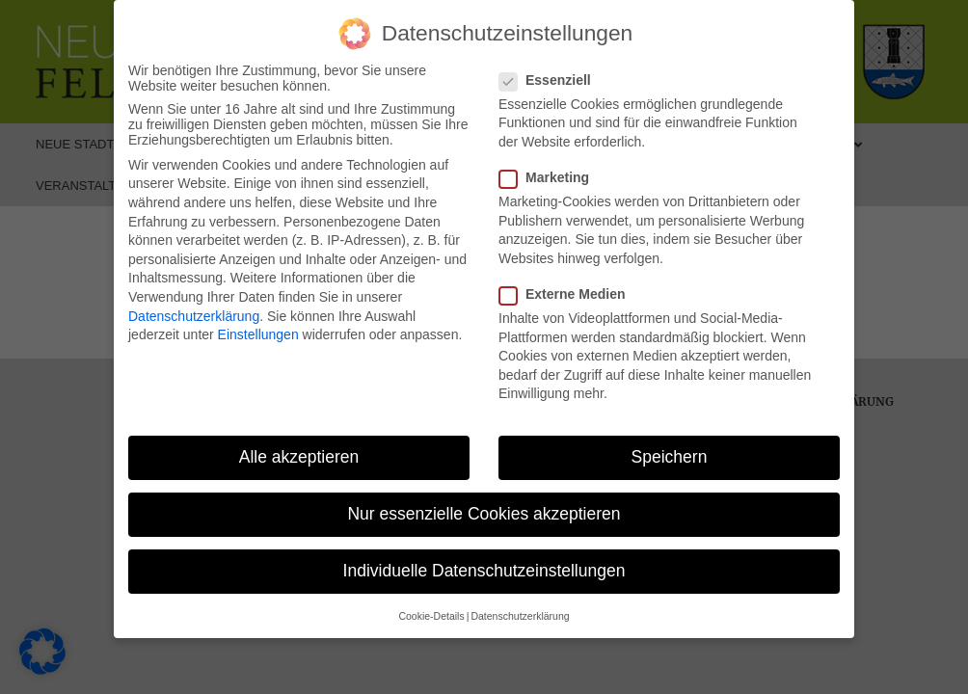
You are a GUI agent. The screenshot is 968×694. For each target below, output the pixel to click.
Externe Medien (567, 294)
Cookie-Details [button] (431, 616)
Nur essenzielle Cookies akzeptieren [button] (483, 513)
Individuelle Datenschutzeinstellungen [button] (484, 570)
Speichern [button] (670, 457)
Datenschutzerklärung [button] (520, 616)
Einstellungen (258, 334)
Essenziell (551, 80)
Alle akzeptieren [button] (299, 457)
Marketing (550, 177)
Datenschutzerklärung (193, 316)
